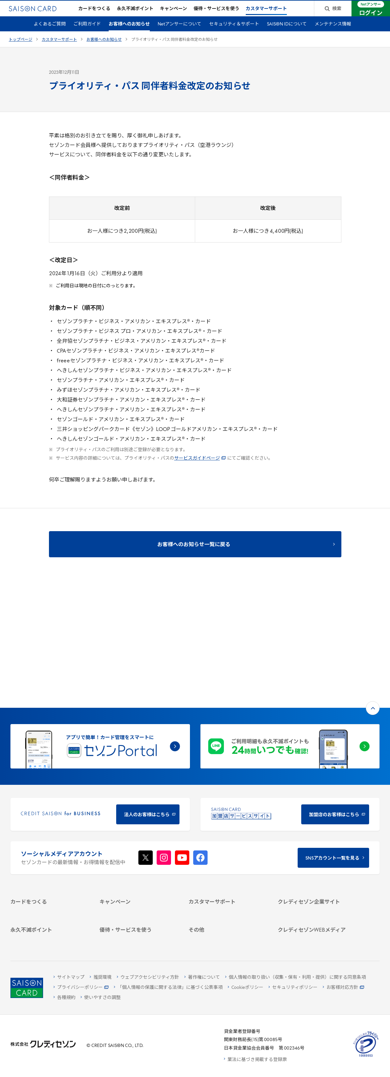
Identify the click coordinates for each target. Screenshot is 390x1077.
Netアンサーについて (179, 35)
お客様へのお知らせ (129, 35)
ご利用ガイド (87, 35)
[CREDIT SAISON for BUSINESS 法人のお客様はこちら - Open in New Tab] (100, 706)
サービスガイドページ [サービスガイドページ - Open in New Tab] (200, 469)
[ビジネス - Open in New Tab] (316, 822)
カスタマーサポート (59, 50)
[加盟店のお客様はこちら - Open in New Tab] (290, 706)
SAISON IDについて (287, 35)
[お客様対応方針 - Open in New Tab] (343, 987)
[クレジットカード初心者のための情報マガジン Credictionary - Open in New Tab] (316, 883)
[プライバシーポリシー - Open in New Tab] (81, 987)
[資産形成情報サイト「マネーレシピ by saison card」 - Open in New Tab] (316, 899)
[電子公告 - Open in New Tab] (316, 848)
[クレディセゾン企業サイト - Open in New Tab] (316, 805)
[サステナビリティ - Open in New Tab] (316, 831)
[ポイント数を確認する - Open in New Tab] (48, 937)
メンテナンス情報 (333, 35)
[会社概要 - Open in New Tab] (316, 814)
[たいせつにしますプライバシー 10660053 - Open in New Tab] (366, 1057)
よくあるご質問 (50, 35)
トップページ (20, 50)
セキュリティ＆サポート (234, 35)
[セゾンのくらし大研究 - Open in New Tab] (316, 910)
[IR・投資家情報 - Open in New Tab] (316, 839)
